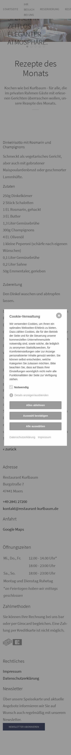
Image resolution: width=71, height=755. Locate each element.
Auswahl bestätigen (35, 415)
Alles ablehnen (35, 405)
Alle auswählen (35, 426)
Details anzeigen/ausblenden (31, 395)
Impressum (44, 437)
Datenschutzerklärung (22, 437)
